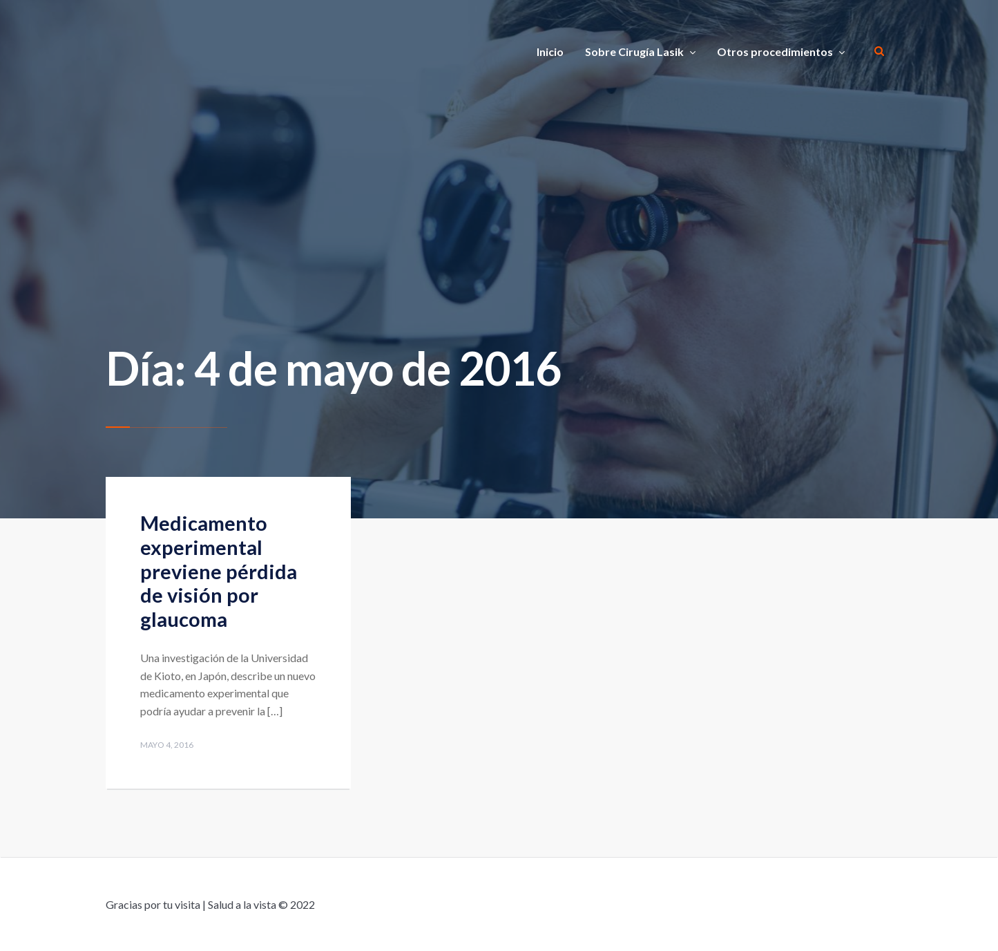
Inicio (550, 51)
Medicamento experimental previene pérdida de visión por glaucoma (218, 571)
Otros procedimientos (775, 51)
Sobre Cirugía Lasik (634, 51)
